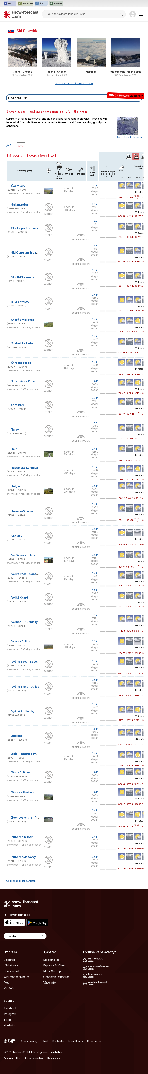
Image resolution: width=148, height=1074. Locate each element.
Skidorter (9, 959)
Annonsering (29, 1041)
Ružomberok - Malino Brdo (125, 71)
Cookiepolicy (54, 1057)
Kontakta (58, 1041)
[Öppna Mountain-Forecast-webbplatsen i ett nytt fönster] (25, 3)
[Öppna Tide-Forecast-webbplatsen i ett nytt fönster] (41, 3)
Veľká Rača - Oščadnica (27, 574)
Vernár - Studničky (24, 622)
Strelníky (17, 405)
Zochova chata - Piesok (27, 817)
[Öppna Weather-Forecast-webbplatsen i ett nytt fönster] (56, 3)
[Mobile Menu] (141, 14)
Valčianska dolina (23, 555)
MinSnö (9, 988)
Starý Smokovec (22, 320)
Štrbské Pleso (21, 363)
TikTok (8, 1019)
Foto (7, 982)
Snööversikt (11, 971)
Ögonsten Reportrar (56, 977)
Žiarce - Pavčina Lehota (27, 792)
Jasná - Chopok (22, 71)
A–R (8, 145)
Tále (14, 449)
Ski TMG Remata (22, 277)
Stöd (44, 1041)
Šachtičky (18, 186)
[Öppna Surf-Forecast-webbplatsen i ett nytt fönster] (10, 3)
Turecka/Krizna (22, 511)
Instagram (10, 1014)
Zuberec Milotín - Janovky (29, 837)
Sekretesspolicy (34, 1057)
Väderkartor (11, 965)
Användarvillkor (12, 1057)
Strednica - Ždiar (23, 381)
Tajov (15, 429)
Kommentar (94, 1041)
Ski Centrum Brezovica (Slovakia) (34, 252)
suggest (48, 213)
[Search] (121, 14)
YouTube (9, 1025)
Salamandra (19, 204)
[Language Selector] (25, 936)
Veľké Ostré (19, 597)
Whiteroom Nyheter (16, 977)
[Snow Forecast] (21, 14)
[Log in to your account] (132, 14)
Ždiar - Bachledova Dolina (29, 754)
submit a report (81, 239)
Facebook (10, 1008)
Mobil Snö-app (52, 971)
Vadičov (16, 536)
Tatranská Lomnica (24, 467)
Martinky (91, 71)
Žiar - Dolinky (20, 772)
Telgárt (16, 486)
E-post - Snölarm (54, 965)
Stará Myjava (20, 301)
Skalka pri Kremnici (24, 228)
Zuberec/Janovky (23, 857)
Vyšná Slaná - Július (25, 686)
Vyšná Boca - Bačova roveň (30, 661)
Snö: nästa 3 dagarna (129, 137)
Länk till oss (75, 1041)
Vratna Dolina (20, 641)
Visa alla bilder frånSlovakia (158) (74, 83)
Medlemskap (51, 959)
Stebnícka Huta (22, 343)
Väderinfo (49, 982)
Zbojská (16, 735)
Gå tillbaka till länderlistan (21, 880)
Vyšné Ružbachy (22, 711)
